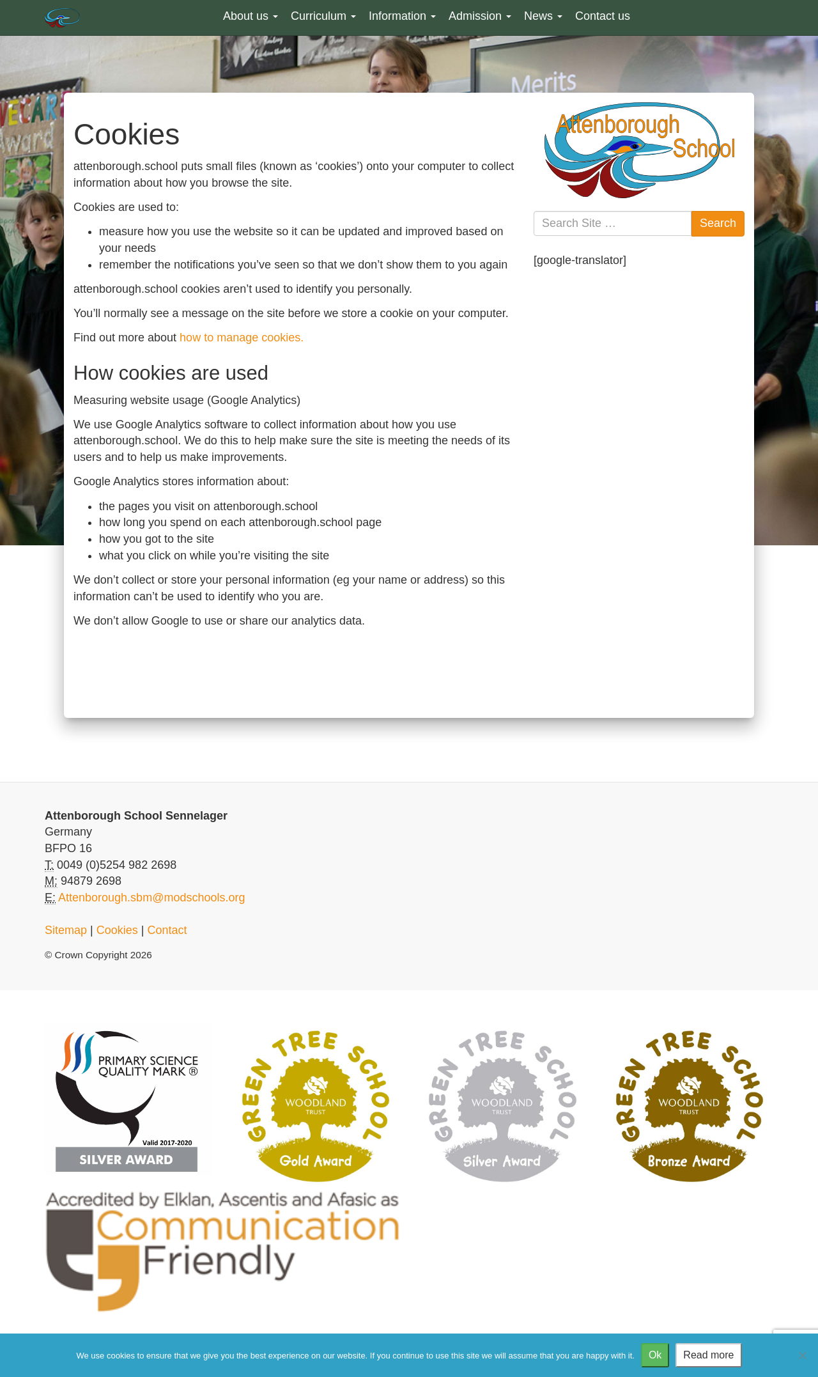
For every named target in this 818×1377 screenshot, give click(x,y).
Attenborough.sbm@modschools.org (151, 897)
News (543, 16)
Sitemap (66, 930)
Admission (480, 16)
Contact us (602, 16)
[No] (802, 1355)
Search (718, 223)
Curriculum (323, 16)
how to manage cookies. (242, 337)
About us (250, 16)
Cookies (117, 930)
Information (402, 16)
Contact (167, 930)
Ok (655, 1355)
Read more (708, 1355)
